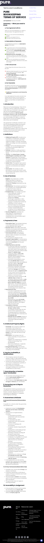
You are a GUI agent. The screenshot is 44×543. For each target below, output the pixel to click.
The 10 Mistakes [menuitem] (25, 519)
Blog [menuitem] (22, 517)
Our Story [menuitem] (18, 512)
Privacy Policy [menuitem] (32, 11)
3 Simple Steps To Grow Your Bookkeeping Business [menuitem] (35, 512)
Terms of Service (33, 539)
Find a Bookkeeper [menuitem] (24, 513)
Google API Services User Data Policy (17, 541)
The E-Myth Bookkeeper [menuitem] (24, 522)
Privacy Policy (27, 539)
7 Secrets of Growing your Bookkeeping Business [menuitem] (34, 517)
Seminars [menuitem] (18, 514)
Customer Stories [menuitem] (18, 524)
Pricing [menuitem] (17, 521)
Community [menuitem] (24, 510)
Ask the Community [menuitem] (24, 526)
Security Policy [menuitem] (32, 14)
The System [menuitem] (18, 517)
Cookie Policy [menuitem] (32, 8)
